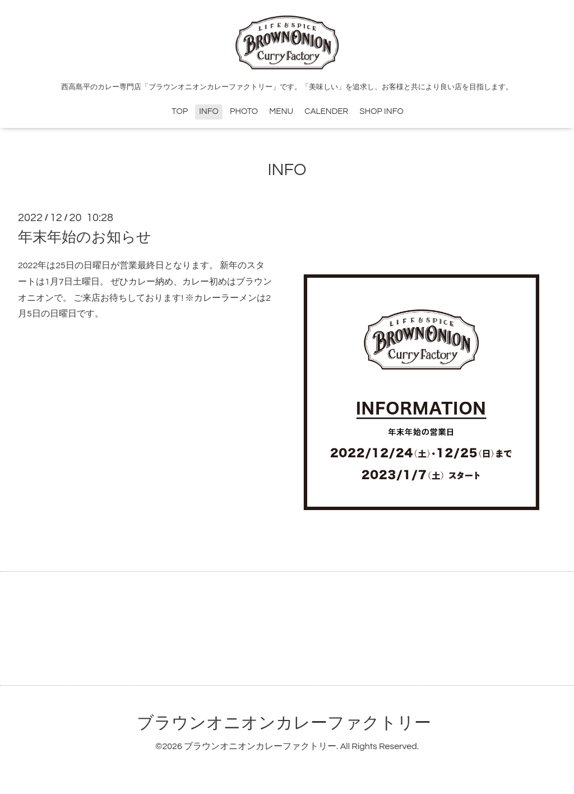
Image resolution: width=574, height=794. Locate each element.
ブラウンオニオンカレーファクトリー (284, 723)
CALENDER (326, 111)
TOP (180, 111)
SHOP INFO (382, 111)
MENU (281, 111)
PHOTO (244, 111)
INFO (209, 111)
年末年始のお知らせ (84, 237)
